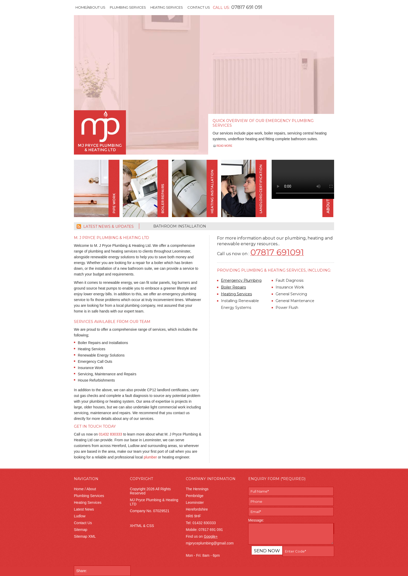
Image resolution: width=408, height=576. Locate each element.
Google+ (211, 536)
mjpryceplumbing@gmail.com (210, 543)
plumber (150, 457)
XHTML (136, 526)
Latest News (84, 509)
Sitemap (80, 530)
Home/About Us (90, 7)
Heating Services (166, 7)
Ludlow (79, 516)
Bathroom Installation (179, 226)
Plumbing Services (128, 7)
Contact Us (198, 7)
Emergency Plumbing (241, 280)
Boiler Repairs (233, 287)
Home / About (85, 489)
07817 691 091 (246, 7)
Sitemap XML (85, 536)
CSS (150, 526)
